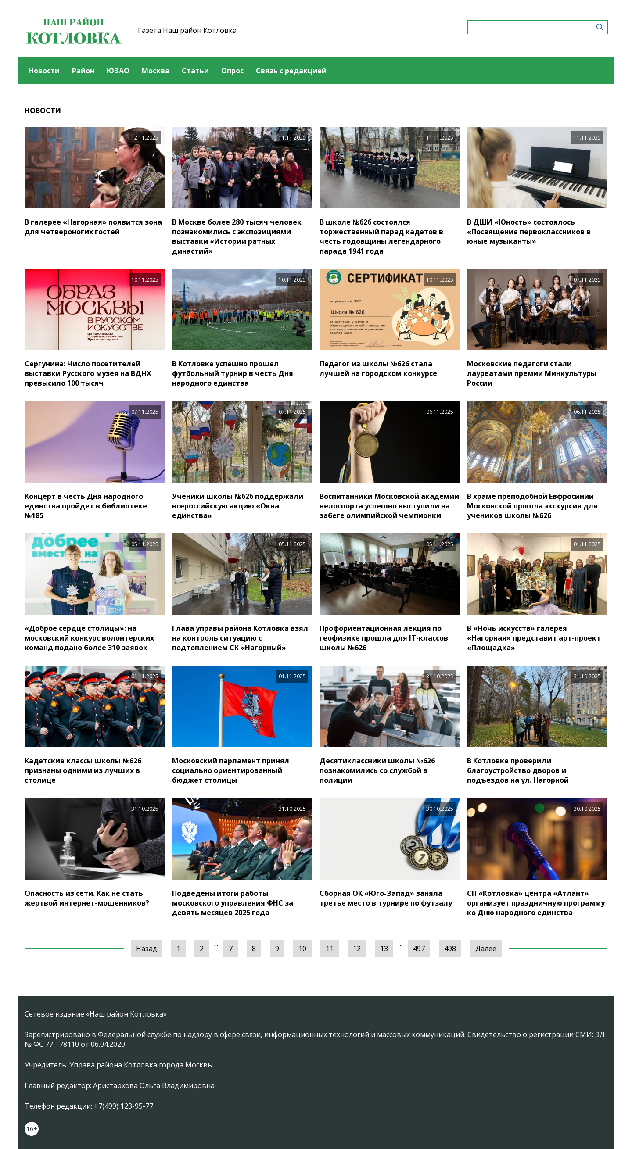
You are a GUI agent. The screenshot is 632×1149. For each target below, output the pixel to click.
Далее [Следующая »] (485, 948)
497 (419, 948)
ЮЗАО (118, 70)
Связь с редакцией (291, 70)
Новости (44, 70)
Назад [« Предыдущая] (146, 948)
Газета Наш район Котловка (187, 30)
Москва (155, 70)
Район (83, 70)
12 (357, 948)
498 (450, 948)
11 (330, 948)
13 (384, 948)
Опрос (232, 70)
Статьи (195, 70)
